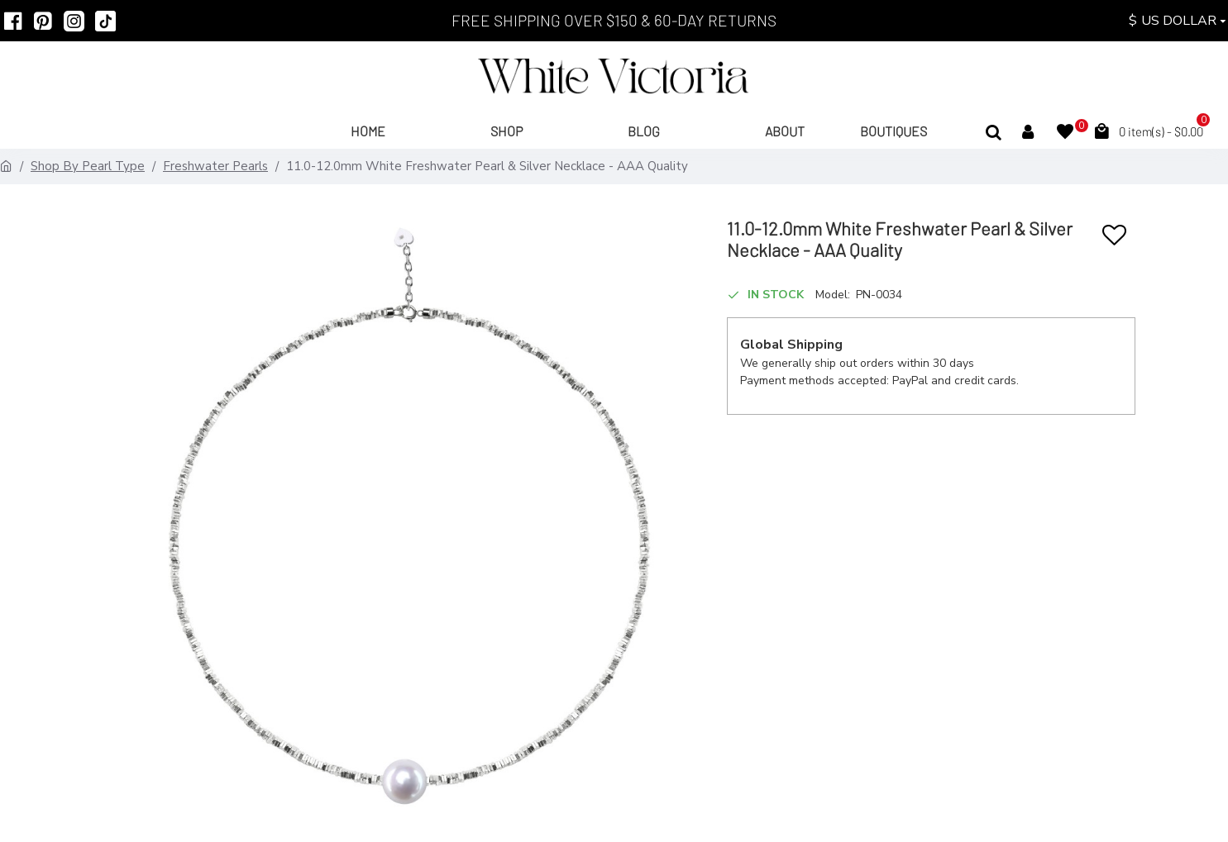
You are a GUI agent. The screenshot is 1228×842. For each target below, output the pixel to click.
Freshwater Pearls (215, 166)
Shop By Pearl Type (88, 166)
